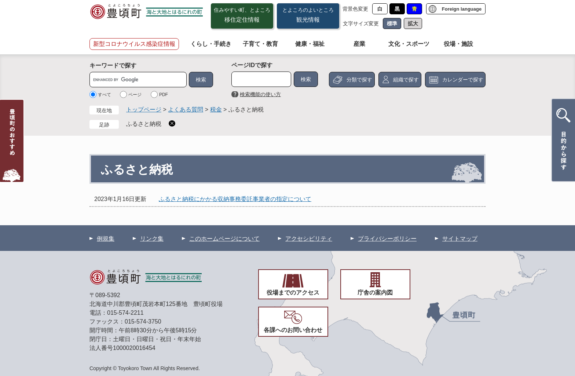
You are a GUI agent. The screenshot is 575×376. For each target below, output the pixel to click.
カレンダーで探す (462, 80)
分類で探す (359, 80)
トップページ (143, 109)
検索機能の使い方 (260, 94)
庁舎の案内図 (375, 292)
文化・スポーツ (408, 44)
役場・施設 (458, 44)
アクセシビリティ (308, 239)
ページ (135, 94)
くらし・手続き (210, 44)
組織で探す (406, 80)
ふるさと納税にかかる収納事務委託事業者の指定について (235, 199)
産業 (359, 44)
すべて (104, 94)
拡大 (413, 23)
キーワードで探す (112, 65)
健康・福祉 (310, 44)
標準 (392, 23)
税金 (216, 109)
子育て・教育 (260, 44)
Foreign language (461, 9)
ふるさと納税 (143, 124)
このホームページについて (224, 239)
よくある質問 (185, 109)
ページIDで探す (251, 65)
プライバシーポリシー (387, 239)
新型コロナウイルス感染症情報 (134, 44)
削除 (172, 123)
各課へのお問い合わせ (293, 330)
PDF (163, 94)
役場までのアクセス (293, 292)
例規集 (105, 239)
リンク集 (152, 239)
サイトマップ (459, 239)
